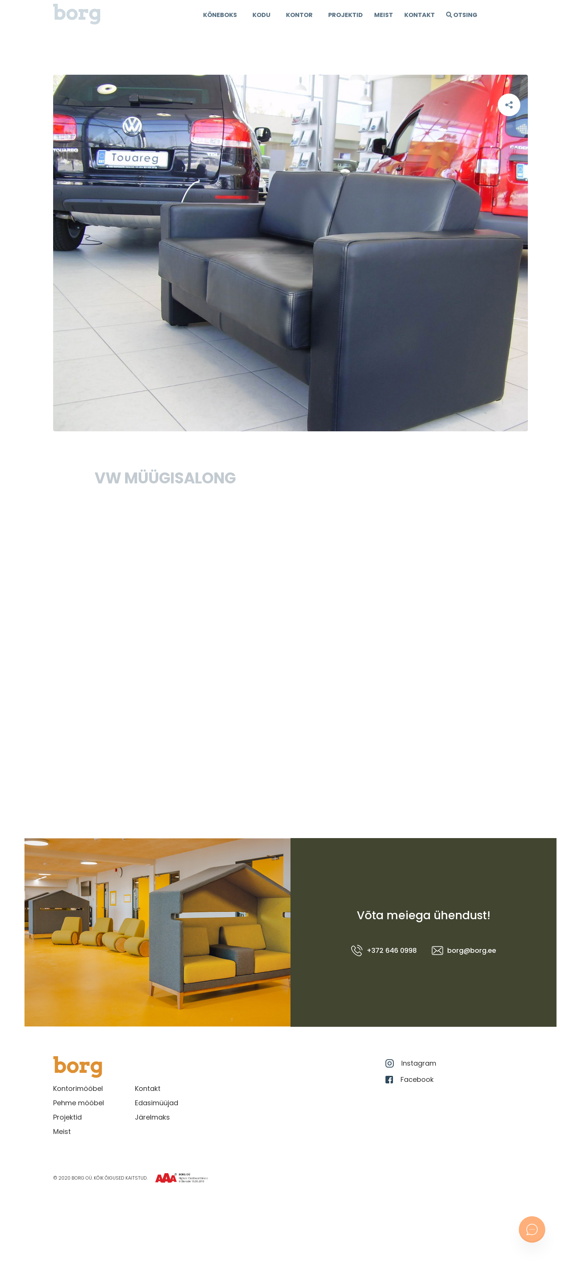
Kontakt (419, 15)
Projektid (67, 1117)
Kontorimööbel (78, 1088)
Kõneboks (220, 15)
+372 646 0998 (384, 950)
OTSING (461, 15)
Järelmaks (152, 1117)
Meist (383, 15)
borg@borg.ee (464, 950)
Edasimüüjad (156, 1103)
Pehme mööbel (78, 1103)
